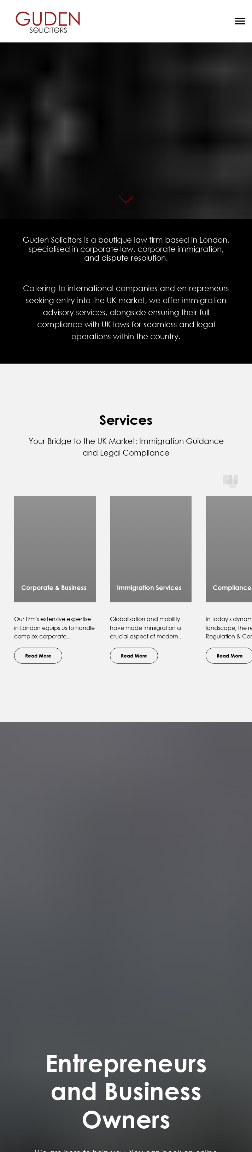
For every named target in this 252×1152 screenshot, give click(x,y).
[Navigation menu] (240, 21)
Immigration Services (149, 587)
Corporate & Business (54, 587)
